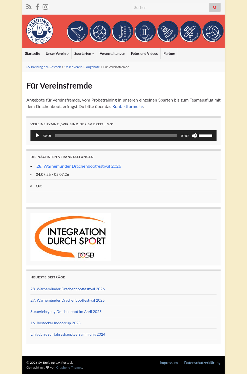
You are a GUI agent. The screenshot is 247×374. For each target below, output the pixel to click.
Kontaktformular (127, 106)
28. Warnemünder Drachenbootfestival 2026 (78, 166)
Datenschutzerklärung (202, 362)
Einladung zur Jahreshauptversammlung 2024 (67, 334)
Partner (169, 53)
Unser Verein (57, 53)
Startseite (32, 53)
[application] (123, 135)
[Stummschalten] (194, 135)
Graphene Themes (69, 367)
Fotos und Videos (144, 53)
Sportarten (84, 53)
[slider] (116, 135)
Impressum (169, 362)
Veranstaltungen (112, 53)
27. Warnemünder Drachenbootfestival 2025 (67, 300)
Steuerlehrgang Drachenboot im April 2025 (66, 311)
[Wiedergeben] (37, 135)
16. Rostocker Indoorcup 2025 (55, 323)
